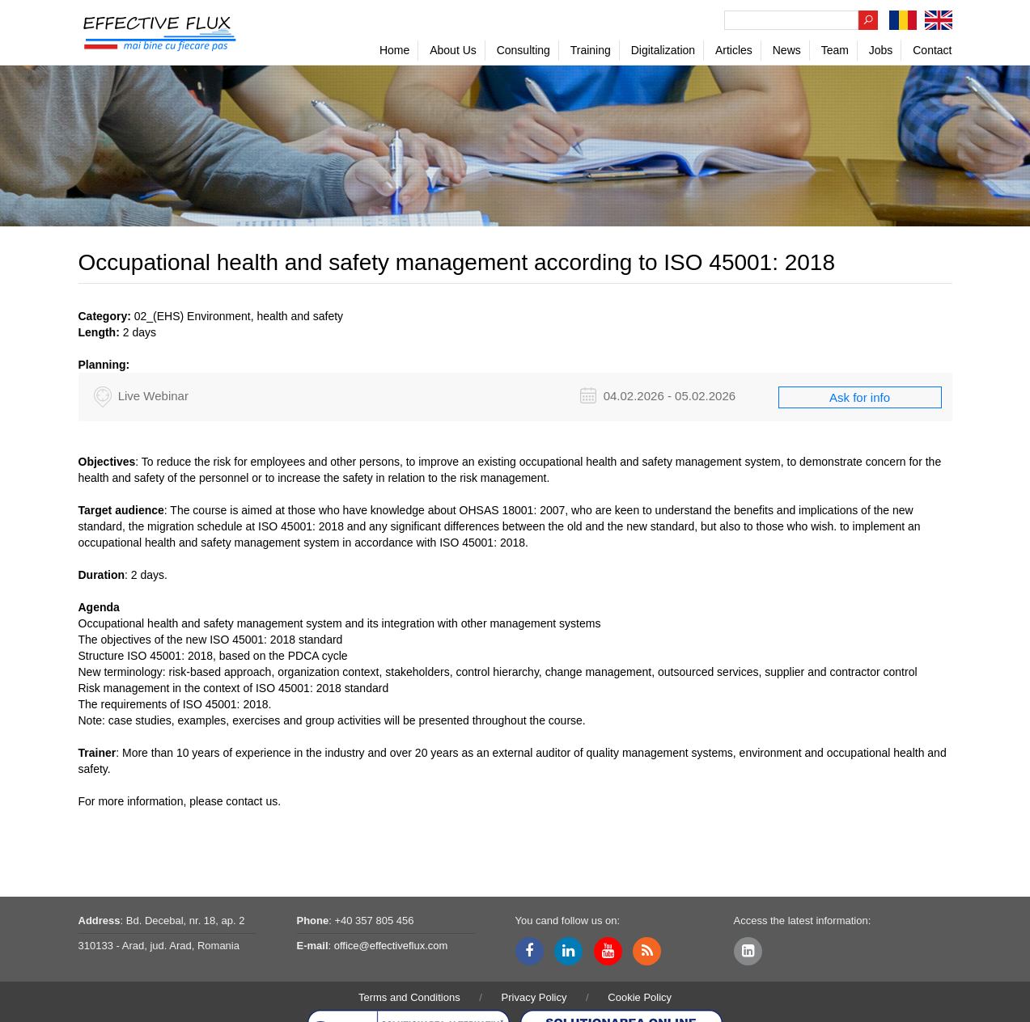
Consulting (523, 50)
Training (590, 50)
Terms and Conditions (409, 997)
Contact (932, 50)
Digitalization (663, 50)
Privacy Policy (534, 997)
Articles (733, 50)
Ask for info (859, 397)
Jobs (881, 50)
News (787, 50)
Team (835, 50)
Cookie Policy (640, 997)
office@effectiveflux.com (391, 946)
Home (394, 50)
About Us (453, 50)
